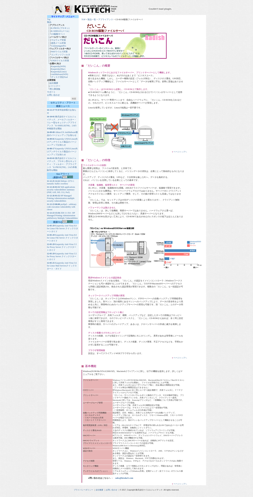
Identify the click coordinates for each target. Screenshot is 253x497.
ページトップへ (179, 152)
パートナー (55, 86)
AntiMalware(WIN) (59, 74)
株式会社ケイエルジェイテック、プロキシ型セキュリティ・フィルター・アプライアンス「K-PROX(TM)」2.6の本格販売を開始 (62, 164)
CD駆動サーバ (58, 34)
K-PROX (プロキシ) (60, 28)
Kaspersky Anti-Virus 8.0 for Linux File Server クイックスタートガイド (62, 228)
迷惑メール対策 (58, 43)
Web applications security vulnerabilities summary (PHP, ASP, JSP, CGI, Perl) (61, 190)
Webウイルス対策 (59, 51)
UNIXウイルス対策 (60, 60)
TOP (83, 19)
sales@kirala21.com (124, 478)
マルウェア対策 (58, 40)
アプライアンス (105, 19)
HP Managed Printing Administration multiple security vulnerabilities (60, 198)
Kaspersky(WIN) (58, 66)
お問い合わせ (53, 95)
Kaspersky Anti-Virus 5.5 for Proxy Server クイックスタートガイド (62, 247)
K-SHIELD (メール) (60, 31)
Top (48, 19)
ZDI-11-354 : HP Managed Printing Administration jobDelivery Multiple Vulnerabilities (62, 215)
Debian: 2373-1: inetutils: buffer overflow (60, 182)
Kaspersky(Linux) (59, 71)
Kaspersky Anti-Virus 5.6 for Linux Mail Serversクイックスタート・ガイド (62, 266)
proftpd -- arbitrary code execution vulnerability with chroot (61, 207)
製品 (49, 22)
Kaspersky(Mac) (58, 69)
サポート (51, 92)
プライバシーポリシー (83, 490)
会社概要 (54, 83)
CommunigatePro (58, 46)
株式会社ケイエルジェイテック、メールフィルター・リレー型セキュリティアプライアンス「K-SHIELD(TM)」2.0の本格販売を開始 (61, 122)
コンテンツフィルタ (60, 54)
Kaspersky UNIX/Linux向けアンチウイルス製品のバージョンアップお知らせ (62, 142)
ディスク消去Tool (59, 77)
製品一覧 (91, 19)
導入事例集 (55, 89)
